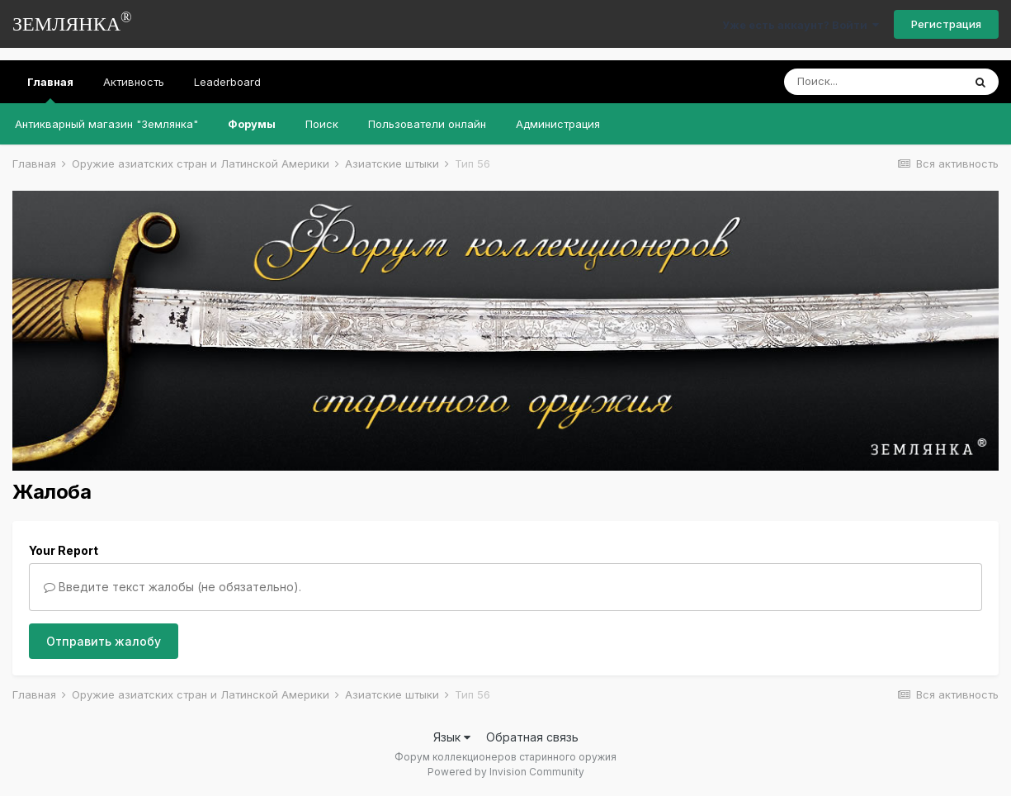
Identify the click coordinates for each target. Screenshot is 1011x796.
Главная (50, 89)
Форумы (252, 123)
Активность (133, 81)
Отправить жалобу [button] (103, 641)
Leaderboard (227, 81)
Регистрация (946, 24)
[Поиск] (873, 82)
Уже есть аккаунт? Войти (800, 24)
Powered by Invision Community (506, 771)
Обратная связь (532, 737)
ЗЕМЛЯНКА (72, 22)
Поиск (321, 123)
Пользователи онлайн (427, 123)
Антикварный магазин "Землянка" (106, 123)
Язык (451, 737)
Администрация (558, 123)
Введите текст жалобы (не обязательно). (172, 587)
